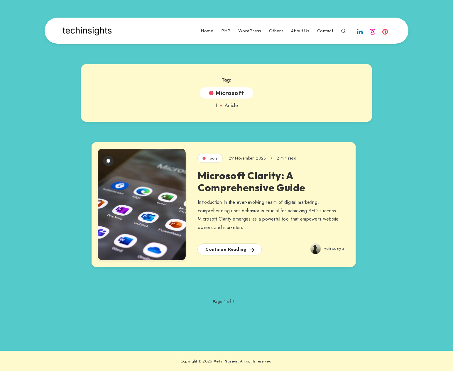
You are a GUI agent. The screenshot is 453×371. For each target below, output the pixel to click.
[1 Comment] (108, 161)
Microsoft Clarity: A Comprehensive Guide (251, 181)
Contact (325, 30)
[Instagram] (373, 31)
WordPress (249, 30)
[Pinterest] (385, 31)
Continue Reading (230, 249)
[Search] (343, 30)
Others (276, 30)
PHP (226, 30)
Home (207, 30)
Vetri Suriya (226, 361)
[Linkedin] (360, 31)
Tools (210, 158)
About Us (300, 30)
